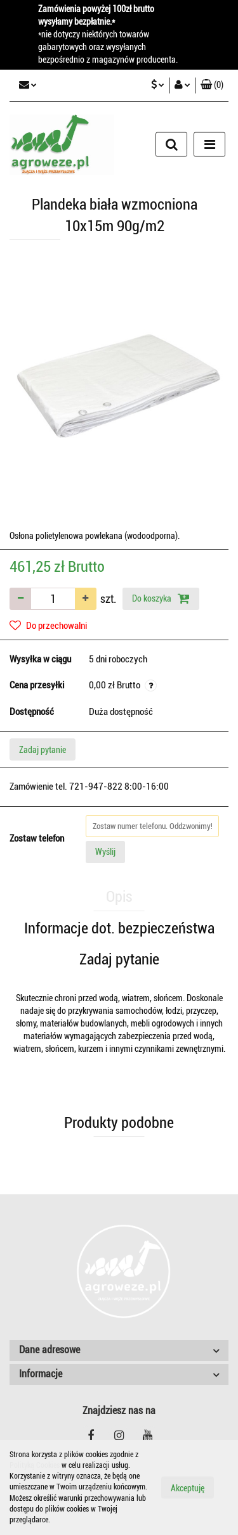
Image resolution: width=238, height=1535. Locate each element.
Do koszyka (161, 598)
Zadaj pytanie (42, 750)
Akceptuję (187, 1488)
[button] (211, 85)
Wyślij (105, 852)
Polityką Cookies (35, 1465)
